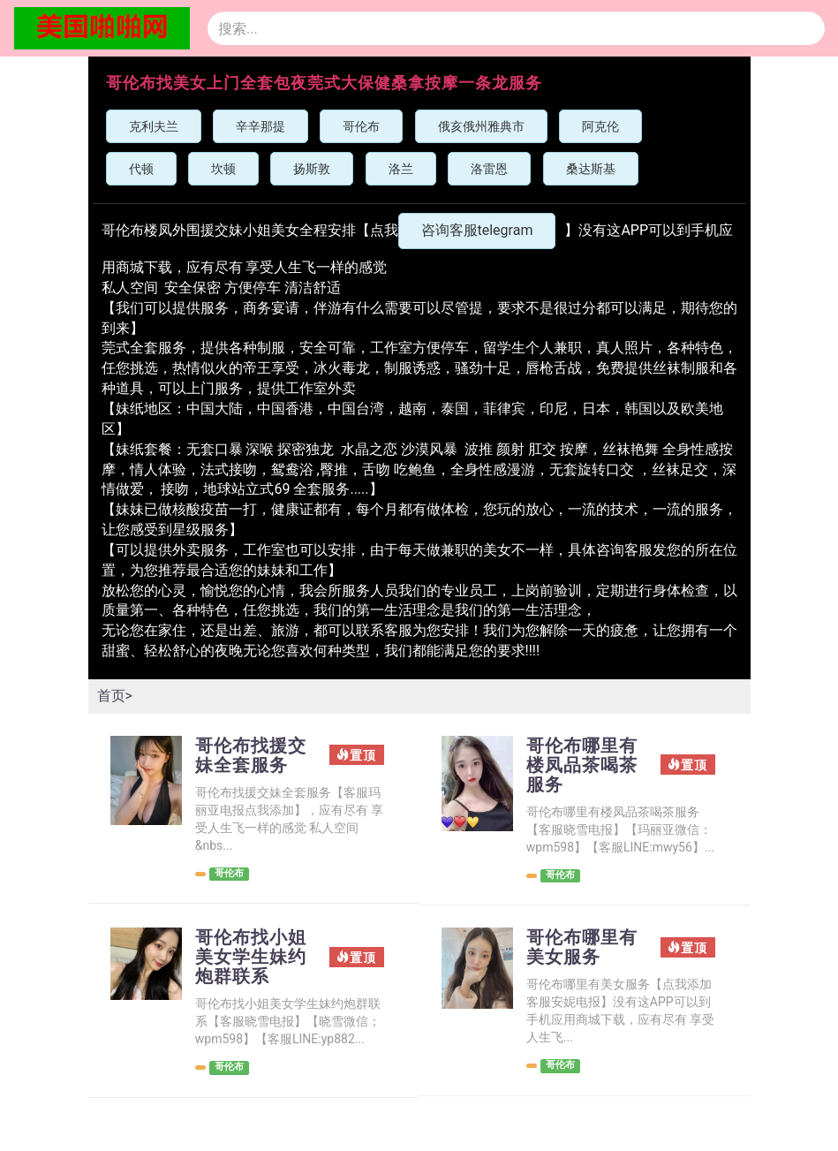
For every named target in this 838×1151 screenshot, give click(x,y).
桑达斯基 (590, 169)
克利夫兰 (153, 126)
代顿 (141, 169)
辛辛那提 (260, 126)
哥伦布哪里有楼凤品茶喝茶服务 (582, 765)
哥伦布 (361, 126)
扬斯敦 (311, 169)
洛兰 (401, 169)
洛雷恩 (489, 169)
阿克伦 (600, 126)
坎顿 (223, 169)
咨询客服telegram (477, 230)
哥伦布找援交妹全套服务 (250, 755)
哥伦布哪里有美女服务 (582, 947)
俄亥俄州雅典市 (481, 126)
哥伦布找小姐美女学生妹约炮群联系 (250, 957)
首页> (114, 695)
